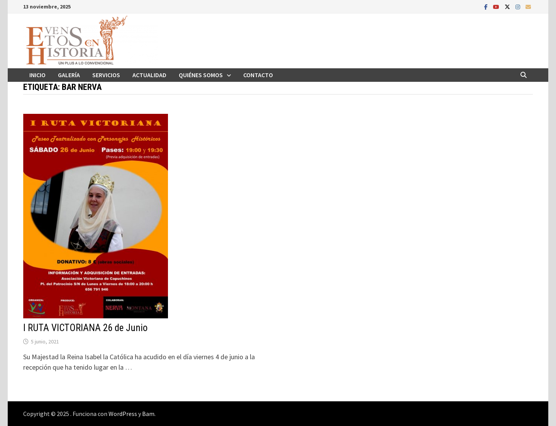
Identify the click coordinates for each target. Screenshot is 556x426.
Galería (69, 75)
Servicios (106, 75)
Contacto (258, 75)
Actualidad (149, 75)
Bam (148, 414)
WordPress (122, 414)
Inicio (37, 75)
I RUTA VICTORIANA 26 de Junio (85, 327)
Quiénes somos (201, 75)
